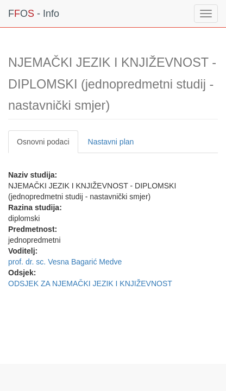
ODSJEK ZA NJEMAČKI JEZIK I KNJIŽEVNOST (90, 283)
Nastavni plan (111, 141)
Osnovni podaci (43, 141)
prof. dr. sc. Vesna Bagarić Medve (65, 261)
